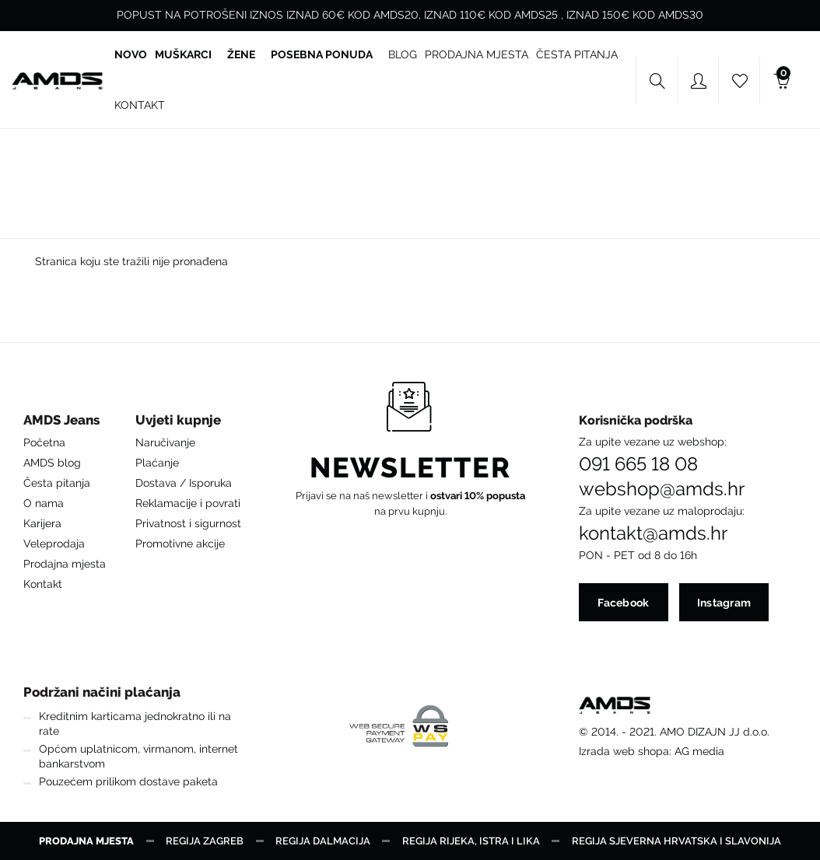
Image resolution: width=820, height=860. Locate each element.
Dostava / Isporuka (183, 483)
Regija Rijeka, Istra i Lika (471, 841)
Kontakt (42, 584)
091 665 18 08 (638, 464)
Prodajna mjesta (64, 564)
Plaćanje (157, 462)
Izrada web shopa (624, 751)
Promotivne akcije (180, 543)
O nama (43, 503)
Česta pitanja (56, 483)
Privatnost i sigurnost (188, 523)
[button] (64, 424)
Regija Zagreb (205, 841)
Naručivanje (165, 442)
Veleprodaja (54, 543)
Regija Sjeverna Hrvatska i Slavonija (676, 841)
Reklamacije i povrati (187, 503)
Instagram (724, 602)
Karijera (42, 523)
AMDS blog (52, 462)
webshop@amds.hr (662, 489)
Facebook (623, 602)
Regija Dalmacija (322, 841)
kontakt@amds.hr (653, 533)
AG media (699, 751)
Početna (44, 442)
